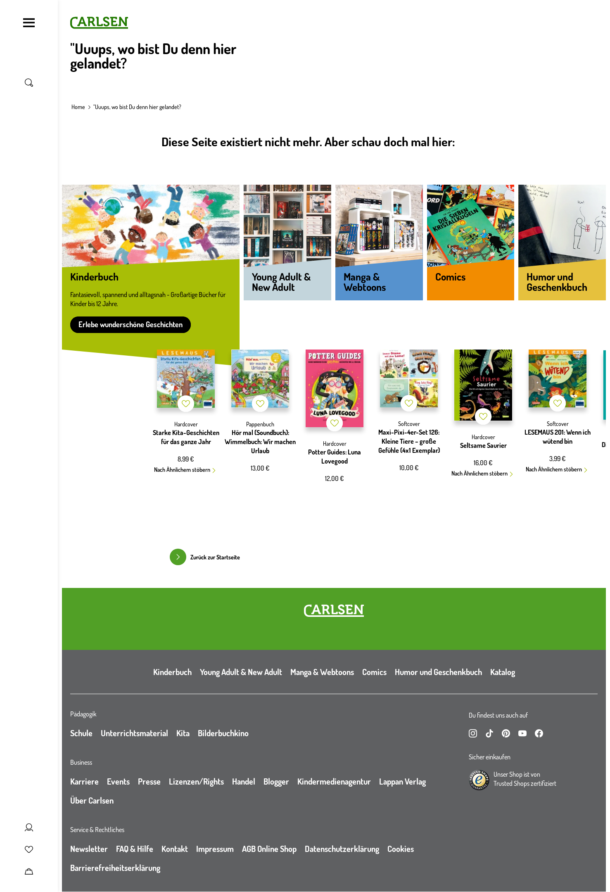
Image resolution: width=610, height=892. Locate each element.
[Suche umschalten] (29, 82)
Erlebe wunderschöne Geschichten (130, 324)
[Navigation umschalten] (29, 22)
